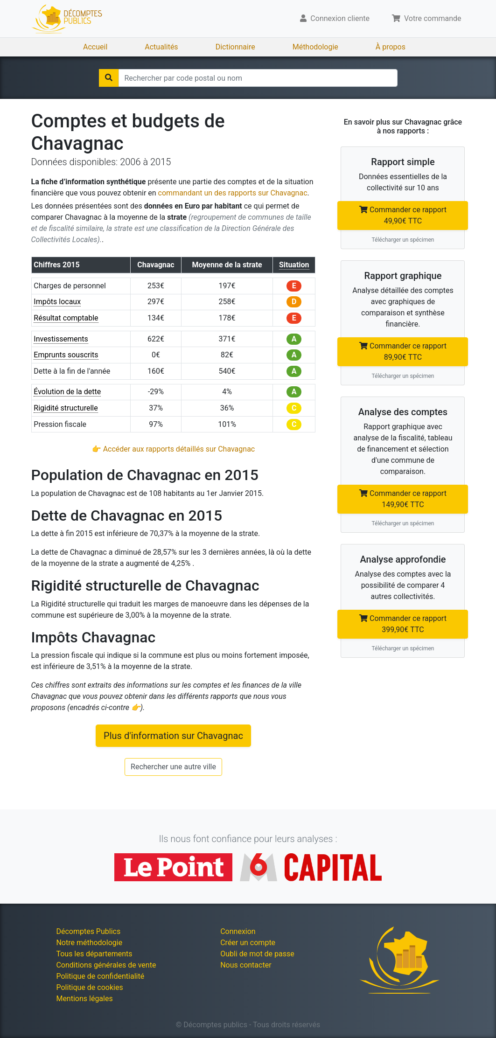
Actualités (161, 46)
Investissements (61, 338)
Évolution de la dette (67, 391)
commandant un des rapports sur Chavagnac (232, 192)
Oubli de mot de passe (257, 953)
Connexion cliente (335, 18)
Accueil (95, 46)
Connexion (237, 931)
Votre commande (426, 18)
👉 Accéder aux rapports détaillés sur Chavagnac (173, 449)
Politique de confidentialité (100, 976)
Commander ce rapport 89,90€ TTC (403, 351)
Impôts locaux (57, 301)
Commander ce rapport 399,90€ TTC (403, 624)
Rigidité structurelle (66, 408)
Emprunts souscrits (66, 354)
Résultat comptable (66, 317)
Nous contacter (245, 965)
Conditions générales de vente (106, 965)
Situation (294, 264)
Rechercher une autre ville (173, 766)
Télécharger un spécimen (402, 240)
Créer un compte (247, 942)
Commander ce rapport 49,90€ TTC (403, 215)
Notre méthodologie (89, 942)
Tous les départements (94, 953)
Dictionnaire (235, 46)
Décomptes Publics (88, 931)
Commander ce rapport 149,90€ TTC (403, 499)
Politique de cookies (89, 987)
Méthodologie (315, 46)
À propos (390, 46)
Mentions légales (84, 998)
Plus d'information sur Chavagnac (173, 735)
